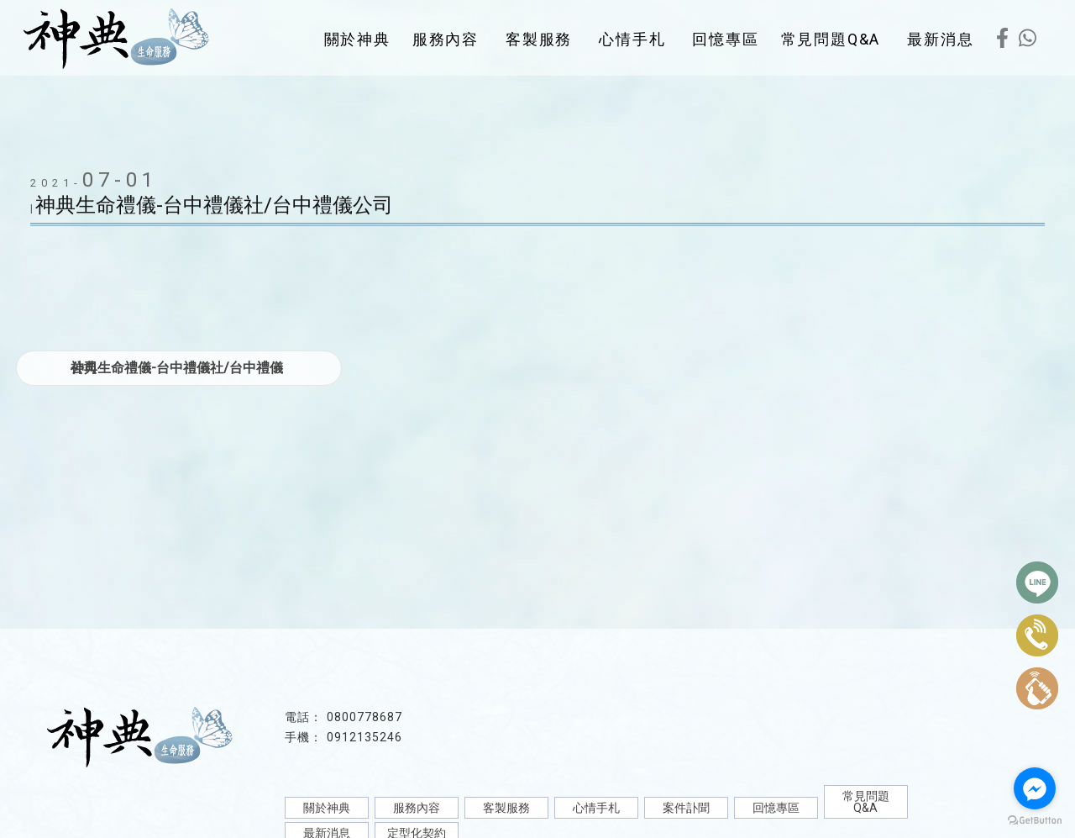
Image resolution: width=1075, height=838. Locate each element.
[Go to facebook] (1035, 788)
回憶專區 (725, 39)
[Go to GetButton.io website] (1035, 820)
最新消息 (940, 39)
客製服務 (539, 39)
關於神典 (357, 39)
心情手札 (632, 39)
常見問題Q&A (831, 39)
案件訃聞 (686, 807)
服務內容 (445, 39)
